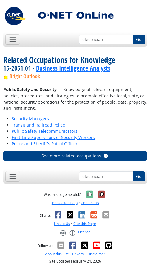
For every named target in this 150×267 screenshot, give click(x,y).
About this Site (57, 254)
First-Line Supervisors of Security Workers (53, 137)
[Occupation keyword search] (106, 40)
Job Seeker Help (64, 202)
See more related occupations (75, 156)
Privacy (78, 254)
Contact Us (90, 202)
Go (138, 39)
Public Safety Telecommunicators (45, 131)
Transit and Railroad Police (38, 125)
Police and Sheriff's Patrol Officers (46, 143)
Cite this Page (84, 223)
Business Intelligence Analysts (73, 68)
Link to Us (62, 223)
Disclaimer (96, 254)
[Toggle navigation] (12, 39)
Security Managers (30, 118)
